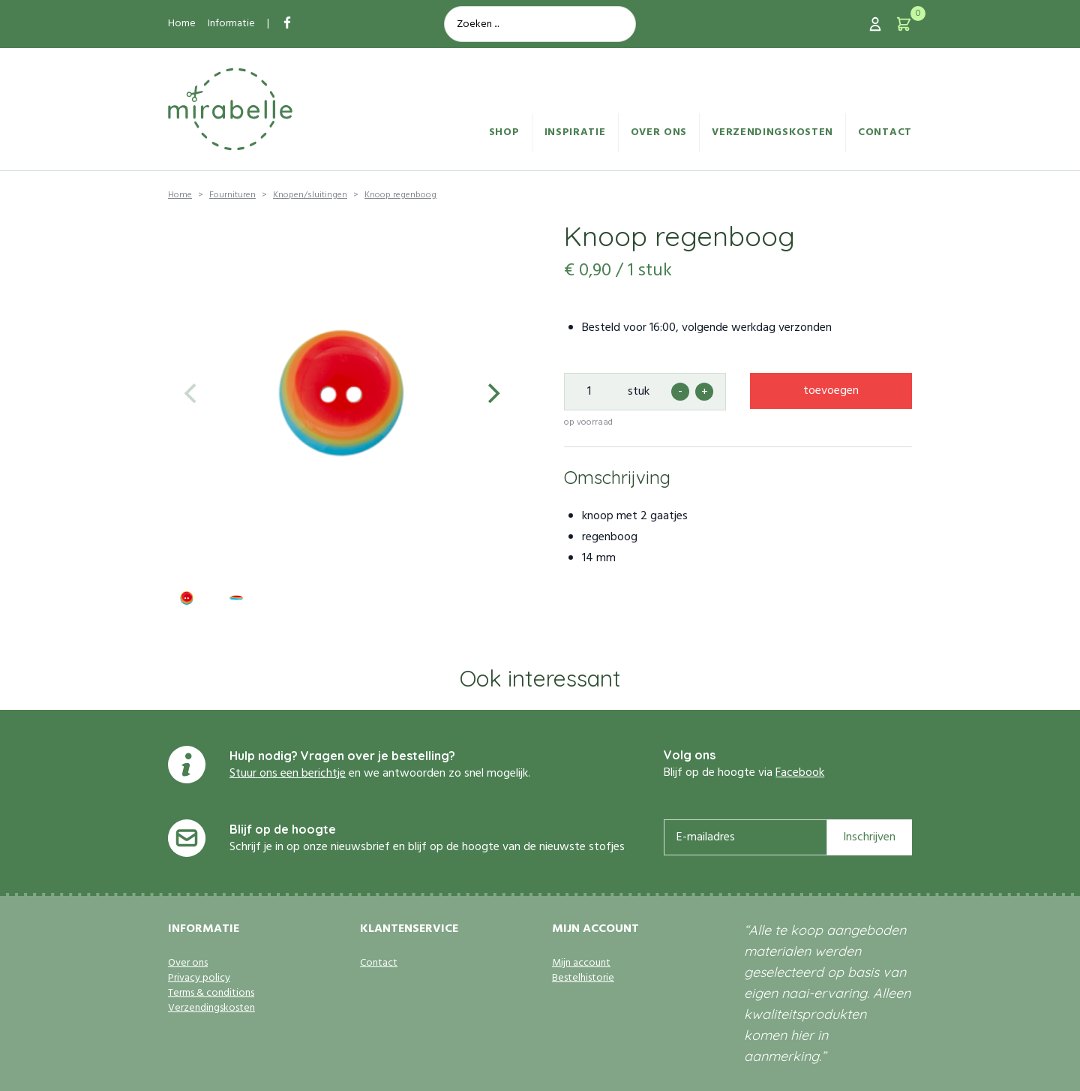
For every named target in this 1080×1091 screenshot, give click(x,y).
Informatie (231, 23)
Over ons (659, 132)
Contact (885, 132)
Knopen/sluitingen (310, 195)
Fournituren (232, 195)
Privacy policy (199, 978)
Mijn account (581, 963)
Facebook (800, 773)
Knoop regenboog (400, 195)
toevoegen (831, 391)
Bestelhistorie (583, 978)
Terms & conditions (211, 993)
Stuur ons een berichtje (288, 773)
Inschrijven (869, 837)
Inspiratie (575, 132)
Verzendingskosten (772, 132)
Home (182, 23)
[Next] (492, 393)
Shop (504, 132)
